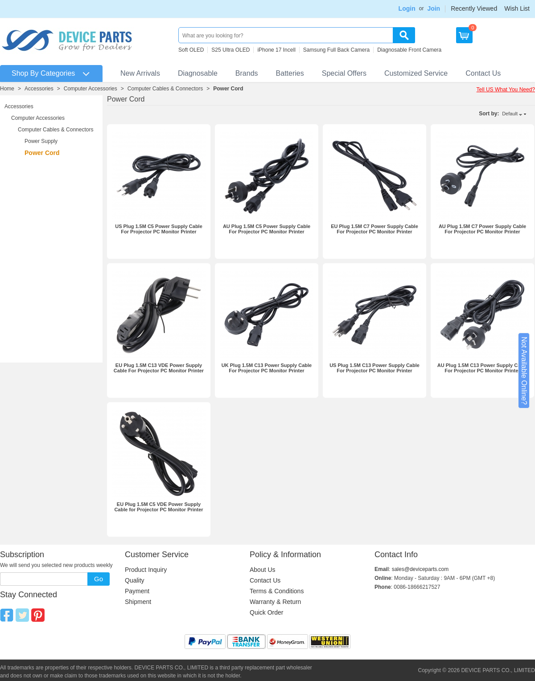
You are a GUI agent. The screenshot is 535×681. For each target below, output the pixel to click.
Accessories (39, 89)
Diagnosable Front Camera (409, 50)
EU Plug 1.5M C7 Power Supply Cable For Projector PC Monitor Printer (374, 229)
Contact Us (483, 73)
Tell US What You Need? (506, 89)
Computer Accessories (90, 89)
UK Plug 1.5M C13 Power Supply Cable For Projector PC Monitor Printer (267, 368)
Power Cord (228, 89)
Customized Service (416, 73)
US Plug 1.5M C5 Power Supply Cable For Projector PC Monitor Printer (158, 229)
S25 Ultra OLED (230, 50)
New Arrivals (140, 73)
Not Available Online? (524, 371)
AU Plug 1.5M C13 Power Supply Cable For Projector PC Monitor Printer (482, 368)
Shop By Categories (43, 73)
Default (510, 113)
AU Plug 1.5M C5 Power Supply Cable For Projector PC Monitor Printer (266, 229)
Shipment (138, 601)
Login (407, 8)
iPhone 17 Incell (276, 50)
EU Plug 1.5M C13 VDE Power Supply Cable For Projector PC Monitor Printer (159, 368)
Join (433, 8)
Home (7, 89)
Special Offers (344, 73)
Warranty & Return (275, 601)
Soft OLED (191, 50)
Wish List (517, 8)
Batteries (290, 73)
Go (98, 579)
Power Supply (41, 141)
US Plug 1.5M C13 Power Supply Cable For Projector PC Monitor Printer (374, 368)
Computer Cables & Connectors (165, 89)
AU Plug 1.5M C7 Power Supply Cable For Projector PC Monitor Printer (482, 229)
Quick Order (266, 612)
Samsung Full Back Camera (336, 50)
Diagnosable (198, 73)
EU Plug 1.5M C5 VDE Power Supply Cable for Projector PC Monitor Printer (158, 507)
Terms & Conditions (277, 591)
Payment (137, 591)
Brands (246, 73)
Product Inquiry (146, 569)
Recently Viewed (474, 8)
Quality (134, 580)
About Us (263, 569)
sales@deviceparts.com (420, 569)
